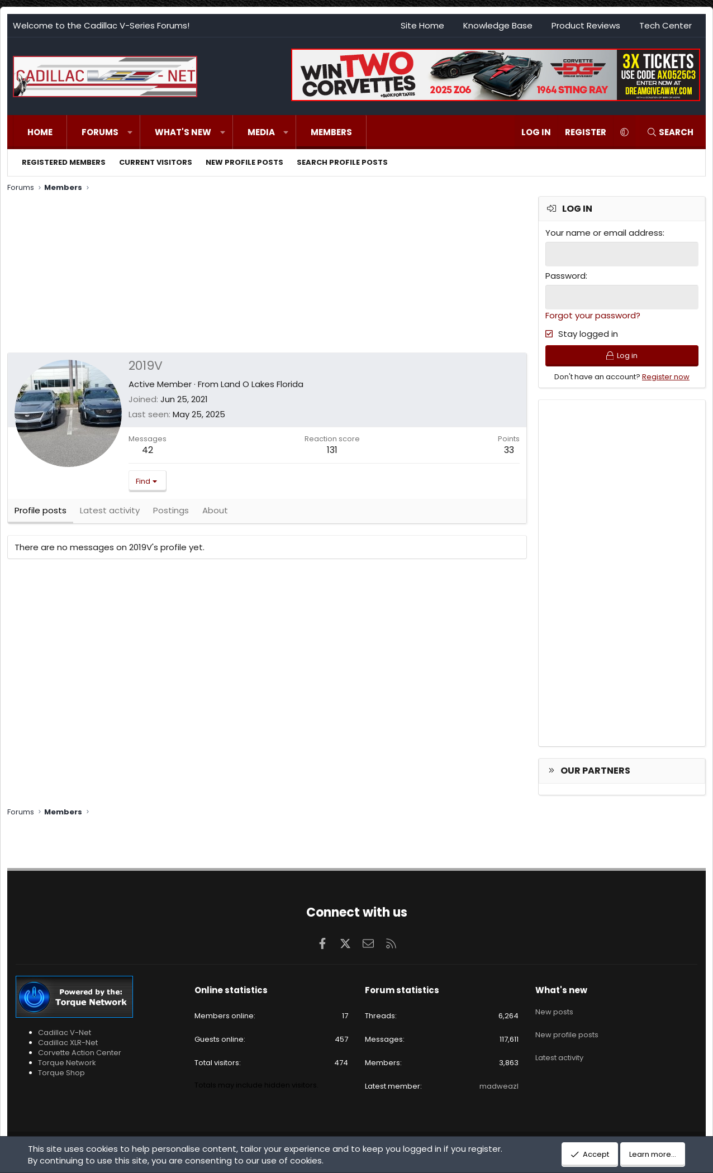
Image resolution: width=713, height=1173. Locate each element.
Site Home (422, 25)
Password (565, 275)
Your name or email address (604, 233)
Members (331, 132)
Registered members (64, 162)
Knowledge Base (498, 25)
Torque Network (67, 1062)
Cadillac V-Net (64, 1032)
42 (147, 450)
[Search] (670, 132)
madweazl (499, 1086)
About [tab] (215, 513)
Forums (100, 132)
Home (40, 132)
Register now (666, 379)
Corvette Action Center (79, 1052)
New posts (554, 1009)
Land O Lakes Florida (262, 384)
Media (261, 132)
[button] (130, 132)
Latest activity (559, 1049)
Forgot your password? (592, 314)
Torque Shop (61, 1072)
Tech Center (665, 25)
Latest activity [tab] (110, 513)
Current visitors (155, 162)
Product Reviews (586, 25)
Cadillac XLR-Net (68, 1042)
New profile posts (244, 162)
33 (509, 450)
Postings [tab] (171, 513)
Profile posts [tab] (40, 513)
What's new (183, 132)
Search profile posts (342, 162)
